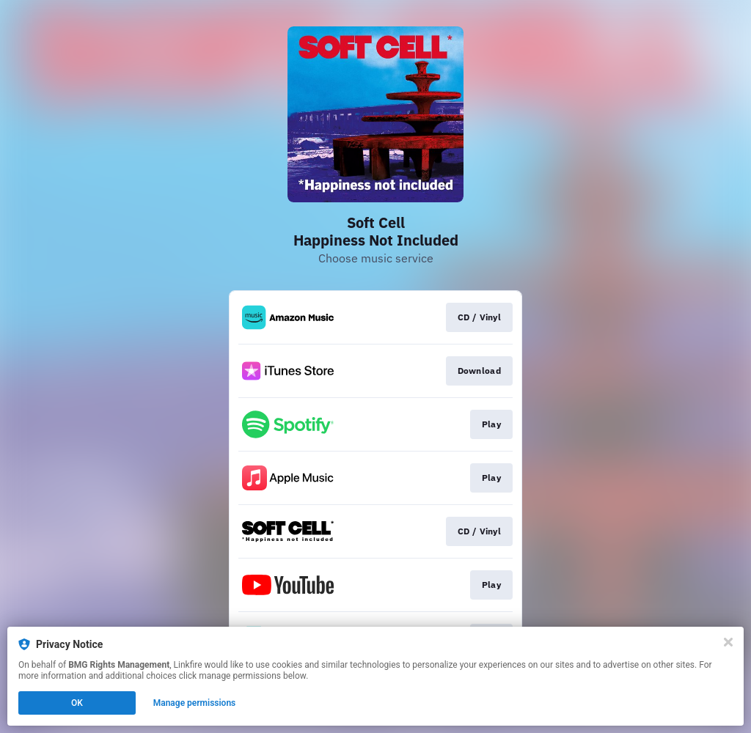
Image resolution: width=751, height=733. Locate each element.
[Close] (728, 642)
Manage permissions (194, 703)
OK (77, 703)
